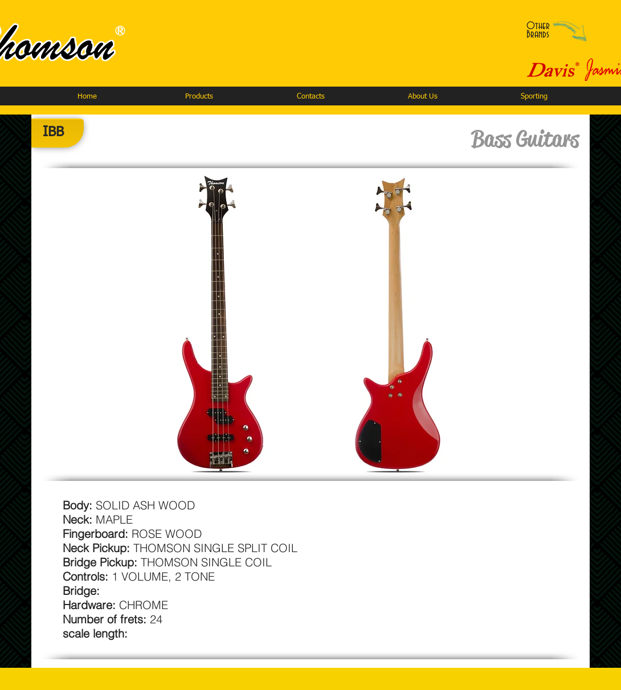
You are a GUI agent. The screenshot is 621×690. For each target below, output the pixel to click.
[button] (199, 96)
